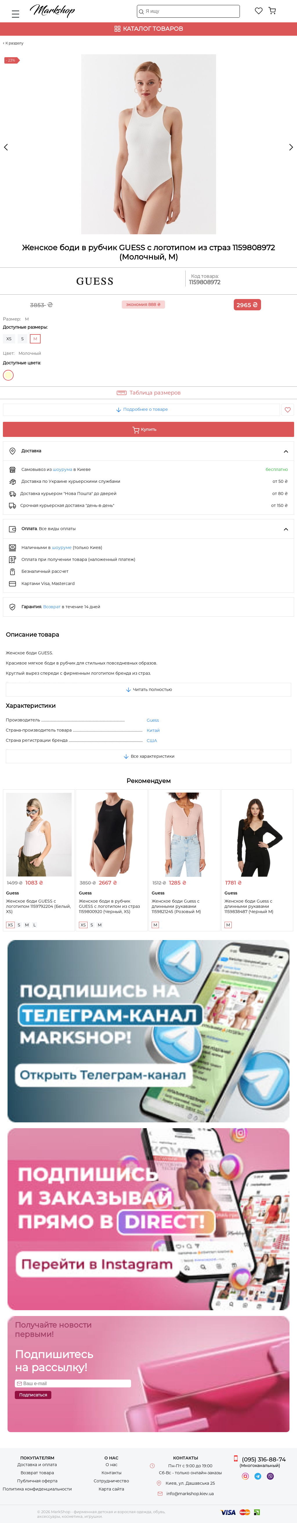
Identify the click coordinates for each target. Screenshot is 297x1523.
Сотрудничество (111, 1481)
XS (9, 338)
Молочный (8, 375)
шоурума (62, 469)
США (152, 740)
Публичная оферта (37, 1481)
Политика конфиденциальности (37, 1489)
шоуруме (62, 547)
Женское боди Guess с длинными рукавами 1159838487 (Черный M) (249, 906)
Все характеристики (149, 756)
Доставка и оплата (37, 1464)
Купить (148, 429)
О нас (111, 1464)
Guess (153, 720)
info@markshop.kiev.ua (190, 1493)
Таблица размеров (155, 393)
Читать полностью (148, 689)
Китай (153, 730)
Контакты (112, 1472)
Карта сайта (111, 1489)
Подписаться (33, 1395)
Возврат (52, 606)
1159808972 (204, 282)
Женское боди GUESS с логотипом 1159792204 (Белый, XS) (38, 906)
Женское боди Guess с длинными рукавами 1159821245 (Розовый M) (176, 906)
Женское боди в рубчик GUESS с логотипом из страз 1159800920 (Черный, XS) (109, 906)
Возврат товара (37, 1472)
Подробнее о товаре (141, 409)
